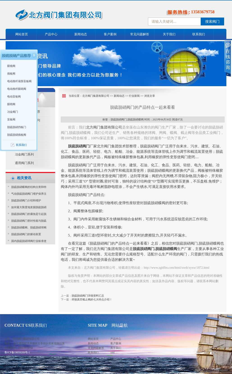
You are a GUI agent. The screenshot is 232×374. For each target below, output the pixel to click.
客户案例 (110, 34)
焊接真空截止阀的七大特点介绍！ (92, 299)
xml (112, 352)
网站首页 (21, 34)
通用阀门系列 (24, 163)
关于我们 (169, 34)
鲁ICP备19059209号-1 (17, 352)
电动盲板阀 (14, 96)
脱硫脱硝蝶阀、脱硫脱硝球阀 (28, 227)
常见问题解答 (139, 34)
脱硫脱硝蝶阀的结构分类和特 (28, 187)
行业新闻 (134, 95)
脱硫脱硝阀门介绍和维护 (26, 200)
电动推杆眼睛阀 (16, 88)
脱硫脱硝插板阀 (16, 134)
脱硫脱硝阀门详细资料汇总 (88, 295)
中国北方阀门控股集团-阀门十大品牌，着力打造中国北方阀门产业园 (71, 16)
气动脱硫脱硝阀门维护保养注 (28, 193)
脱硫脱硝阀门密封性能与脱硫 (28, 220)
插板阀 (11, 73)
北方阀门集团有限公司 (95, 95)
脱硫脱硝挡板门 (16, 127)
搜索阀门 (212, 21)
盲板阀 (11, 119)
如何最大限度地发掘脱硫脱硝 (28, 207)
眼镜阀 (11, 66)
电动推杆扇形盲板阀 (19, 81)
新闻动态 (80, 34)
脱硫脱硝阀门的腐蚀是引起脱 (28, 214)
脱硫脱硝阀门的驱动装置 (26, 234)
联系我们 (198, 34)
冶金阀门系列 (24, 154)
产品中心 (51, 34)
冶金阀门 (12, 111)
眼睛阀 (11, 104)
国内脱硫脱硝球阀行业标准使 (28, 241)
